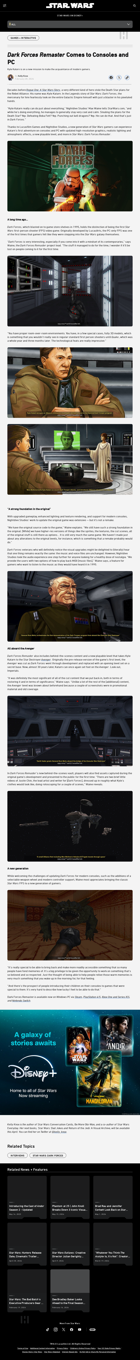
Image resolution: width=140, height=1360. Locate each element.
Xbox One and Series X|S (115, 996)
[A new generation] (70, 868)
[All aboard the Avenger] (70, 648)
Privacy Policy (62, 1348)
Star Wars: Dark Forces (48, 1155)
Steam (78, 996)
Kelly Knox (23, 76)
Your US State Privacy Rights (109, 1348)
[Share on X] (119, 77)
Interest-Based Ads (70, 1352)
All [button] (13, 24)
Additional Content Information (42, 1348)
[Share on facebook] (111, 77)
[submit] (134, 5)
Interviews (17, 1155)
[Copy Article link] (127, 77)
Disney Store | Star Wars (32, 1352)
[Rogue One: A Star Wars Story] (43, 89)
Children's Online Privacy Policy (83, 1348)
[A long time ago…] (70, 219)
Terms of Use (22, 1348)
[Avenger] (46, 659)
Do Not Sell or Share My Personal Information (98, 1352)
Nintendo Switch (21, 1000)
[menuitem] (5, 5)
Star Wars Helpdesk (52, 1352)
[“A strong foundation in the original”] (70, 509)
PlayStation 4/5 (92, 996)
